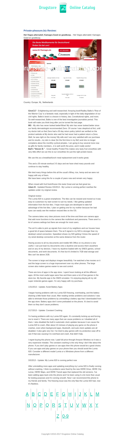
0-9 (65, 416)
